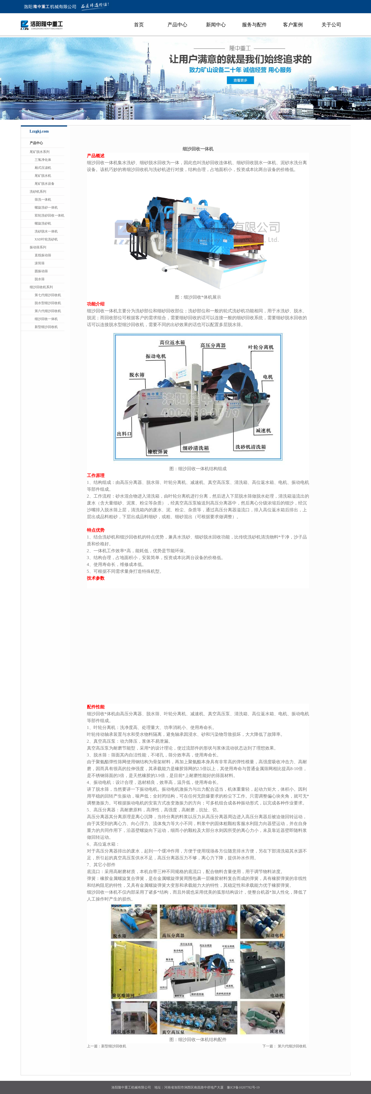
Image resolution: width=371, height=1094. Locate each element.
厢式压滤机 (43, 168)
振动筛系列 (38, 247)
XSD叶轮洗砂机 (46, 239)
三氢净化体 (43, 160)
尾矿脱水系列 (40, 152)
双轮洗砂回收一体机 (49, 215)
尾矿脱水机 (43, 176)
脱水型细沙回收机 (48, 303)
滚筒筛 (40, 263)
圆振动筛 (41, 271)
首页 (139, 24)
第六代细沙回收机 (292, 1046)
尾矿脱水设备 (44, 184)
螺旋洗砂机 (43, 223)
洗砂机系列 (38, 191)
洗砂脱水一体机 (46, 231)
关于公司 (331, 24)
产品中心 (177, 24)
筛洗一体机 (43, 199)
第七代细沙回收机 (48, 295)
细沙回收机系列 (41, 287)
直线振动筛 (43, 255)
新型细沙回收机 (113, 1046)
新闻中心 (216, 24)
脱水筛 (40, 279)
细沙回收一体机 (46, 319)
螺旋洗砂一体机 (46, 207)
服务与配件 (254, 24)
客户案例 (293, 24)
